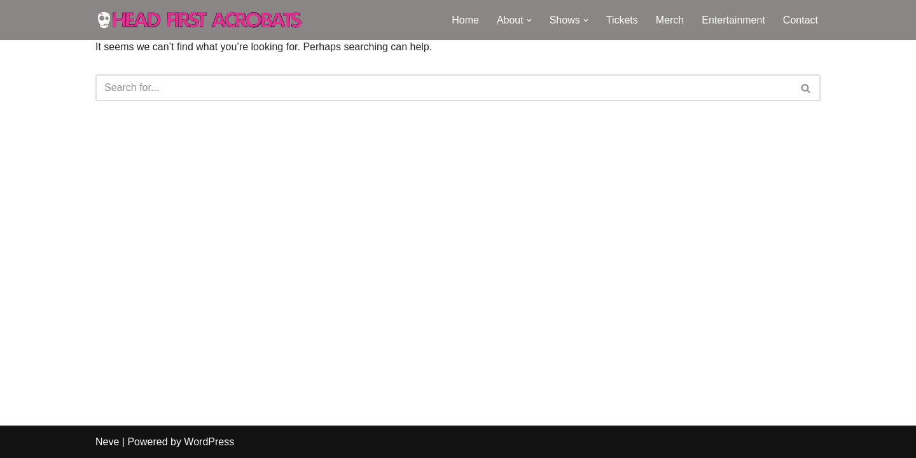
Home (465, 20)
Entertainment (733, 20)
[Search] (443, 87)
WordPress (209, 441)
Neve (107, 441)
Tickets (622, 20)
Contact (800, 20)
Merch (670, 20)
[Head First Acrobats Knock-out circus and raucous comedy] (206, 20)
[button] (529, 20)
